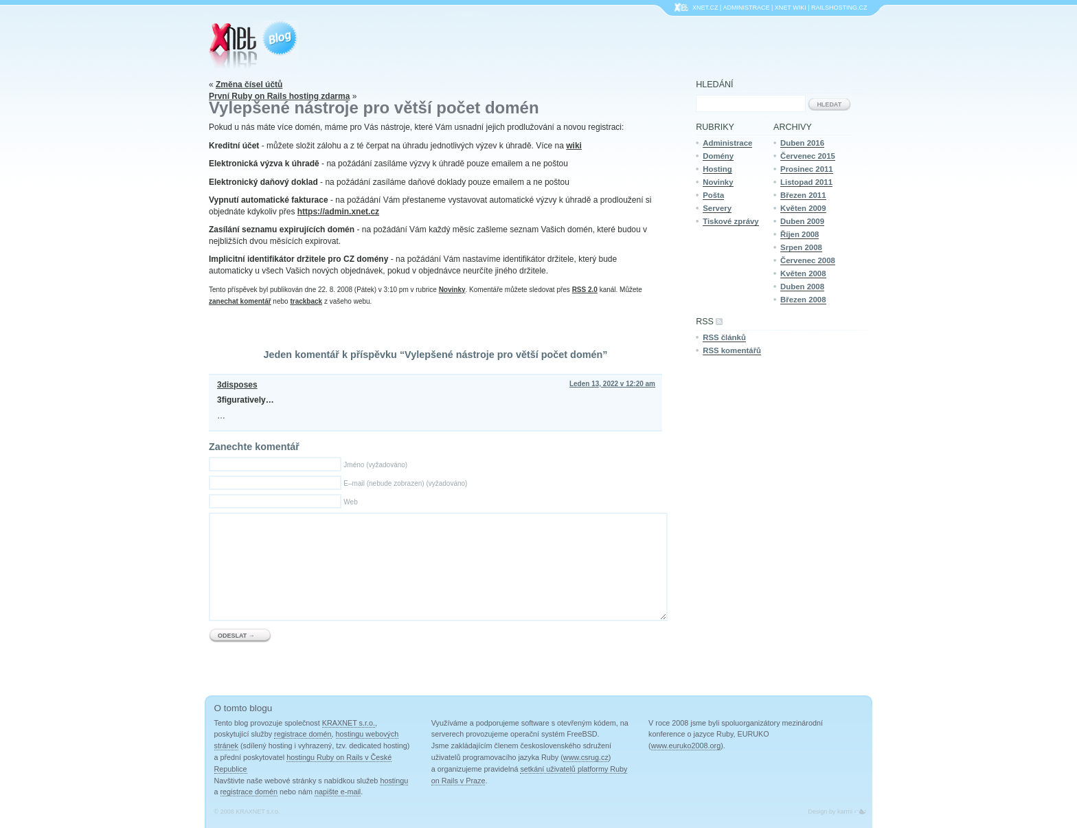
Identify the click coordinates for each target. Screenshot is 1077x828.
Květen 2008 (803, 273)
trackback (306, 301)
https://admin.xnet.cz (338, 211)
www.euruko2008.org (686, 745)
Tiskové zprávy (730, 221)
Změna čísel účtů (249, 84)
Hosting (717, 169)
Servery (717, 208)
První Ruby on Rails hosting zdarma (279, 96)
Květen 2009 (803, 208)
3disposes (237, 385)
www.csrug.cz (586, 757)
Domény (718, 156)
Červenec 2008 (807, 260)
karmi (844, 811)
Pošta (713, 195)
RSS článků (724, 337)
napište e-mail (338, 791)
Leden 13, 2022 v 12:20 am (612, 384)
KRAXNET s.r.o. (348, 723)
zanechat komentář (240, 301)
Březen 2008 (803, 299)
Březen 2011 (803, 195)
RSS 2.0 (585, 289)
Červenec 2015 (807, 156)
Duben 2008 (802, 286)
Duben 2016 (802, 143)
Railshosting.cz (839, 7)
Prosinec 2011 (806, 169)
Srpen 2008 (801, 247)
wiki (574, 145)
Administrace (746, 7)
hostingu (394, 780)
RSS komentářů (732, 350)
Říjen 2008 (799, 234)
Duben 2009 (802, 221)
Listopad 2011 (806, 182)
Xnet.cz (705, 7)
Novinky (452, 289)
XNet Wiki (790, 7)
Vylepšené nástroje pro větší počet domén (374, 107)
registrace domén (302, 734)
